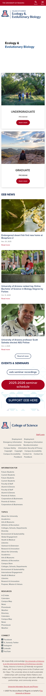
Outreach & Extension (10, 546)
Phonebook (6, 607)
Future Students (7, 472)
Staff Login (40, 434)
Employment (17, 439)
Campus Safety (10, 448)
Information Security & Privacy (30, 448)
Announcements (14, 445)
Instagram (8, 645)
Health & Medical (8, 540)
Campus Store (7, 563)
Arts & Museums (7, 522)
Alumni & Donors (8, 487)
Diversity (4, 531)
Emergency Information (12, 442)
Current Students (8, 475)
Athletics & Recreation (10, 525)
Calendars (5, 598)
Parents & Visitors (8, 496)
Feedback (18, 457)
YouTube (7, 651)
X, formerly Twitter (11, 642)
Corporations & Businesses (12, 498)
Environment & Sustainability (12, 534)
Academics (5, 519)
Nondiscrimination (30, 445)
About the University (9, 516)
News (3, 604)
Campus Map (6, 601)
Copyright (8, 451)
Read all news (23, 356)
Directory (5, 613)
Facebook (8, 639)
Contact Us (27, 454)
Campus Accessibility (33, 451)
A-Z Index (5, 595)
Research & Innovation (10, 549)
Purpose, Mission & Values (11, 584)
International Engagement (11, 572)
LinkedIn (7, 648)
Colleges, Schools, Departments (14, 528)
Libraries (4, 543)
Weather (4, 610)
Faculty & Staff (7, 484)
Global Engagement (9, 537)
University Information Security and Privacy (23, 687)
